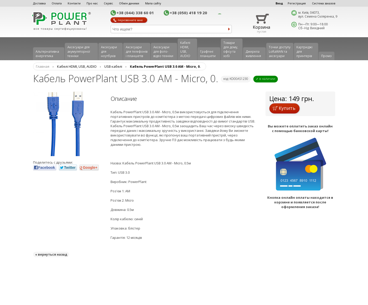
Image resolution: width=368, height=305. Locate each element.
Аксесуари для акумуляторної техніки (78, 51)
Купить (284, 108)
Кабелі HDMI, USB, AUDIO (185, 49)
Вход (279, 3)
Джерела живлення (253, 53)
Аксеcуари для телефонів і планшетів (136, 51)
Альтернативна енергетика (47, 53)
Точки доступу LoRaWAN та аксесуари (280, 51)
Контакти (74, 3)
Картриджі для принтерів (304, 51)
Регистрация (297, 3)
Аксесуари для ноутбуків (109, 51)
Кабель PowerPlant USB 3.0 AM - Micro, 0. (165, 66)
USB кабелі (113, 66)
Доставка (39, 3)
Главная (42, 66)
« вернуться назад (51, 254)
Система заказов (323, 3)
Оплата (57, 3)
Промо (326, 56)
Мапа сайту (153, 3)
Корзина (261, 27)
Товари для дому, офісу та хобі (230, 49)
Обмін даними (129, 3)
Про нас (92, 3)
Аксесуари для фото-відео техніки (163, 51)
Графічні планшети (208, 53)
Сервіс (108, 3)
